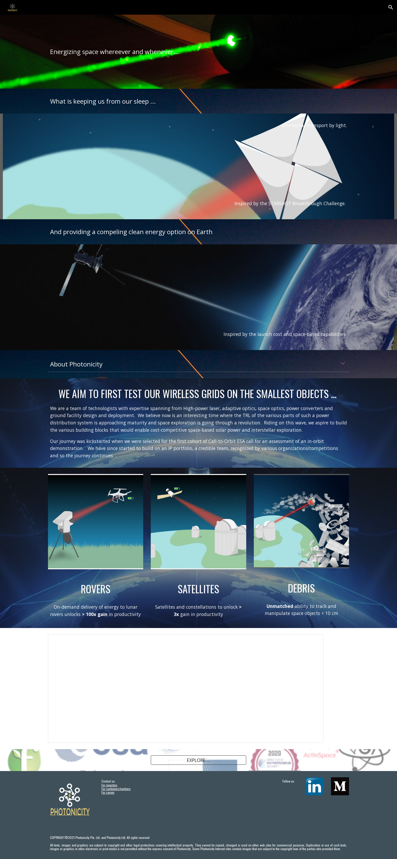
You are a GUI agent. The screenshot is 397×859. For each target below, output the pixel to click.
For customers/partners (116, 788)
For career (108, 792)
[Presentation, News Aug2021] (185, 688)
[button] (390, 7)
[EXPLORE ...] (198, 760)
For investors (109, 785)
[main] (198, 51)
